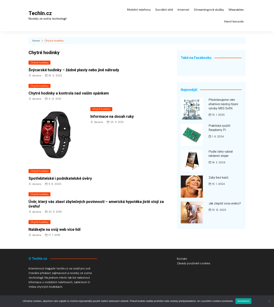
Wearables (236, 10)
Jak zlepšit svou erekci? (225, 203)
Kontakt (182, 259)
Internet (183, 10)
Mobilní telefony (139, 10)
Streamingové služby (209, 10)
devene (36, 75)
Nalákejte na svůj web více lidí (54, 229)
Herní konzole (234, 21)
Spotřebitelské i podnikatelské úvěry (60, 178)
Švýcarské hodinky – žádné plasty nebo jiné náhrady (74, 70)
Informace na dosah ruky (112, 116)
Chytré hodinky (39, 62)
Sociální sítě (164, 10)
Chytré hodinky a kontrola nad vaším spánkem (69, 93)
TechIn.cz (40, 13)
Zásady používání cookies (193, 263)
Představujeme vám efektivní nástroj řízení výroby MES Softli (223, 104)
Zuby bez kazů (218, 177)
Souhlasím (243, 301)
